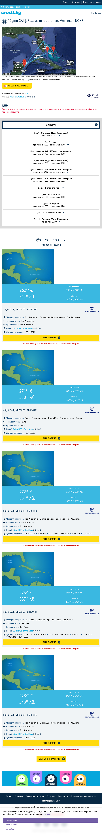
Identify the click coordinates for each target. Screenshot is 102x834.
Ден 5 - (51, 170)
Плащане (51, 796)
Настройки (9, 829)
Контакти (76, 2)
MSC (27, 93)
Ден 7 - (49, 188)
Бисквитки (63, 796)
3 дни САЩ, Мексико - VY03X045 (20, 309)
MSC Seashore (18, 96)
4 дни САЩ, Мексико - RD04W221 (20, 410)
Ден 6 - (51, 180)
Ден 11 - (51, 220)
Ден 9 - (49, 204)
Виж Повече (49, 337)
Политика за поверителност (83, 796)
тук (48, 814)
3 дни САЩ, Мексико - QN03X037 (20, 715)
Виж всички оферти (49, 758)
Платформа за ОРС (51, 801)
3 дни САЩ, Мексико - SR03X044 (20, 611)
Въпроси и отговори (92, 2)
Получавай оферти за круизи (17, 7)
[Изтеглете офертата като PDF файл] (17, 86)
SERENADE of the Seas (26, 631)
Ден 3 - (51, 152)
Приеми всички (11, 820)
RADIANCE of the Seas (27, 429)
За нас (65, 2)
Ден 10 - (49, 213)
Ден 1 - (51, 134)
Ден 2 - (49, 143)
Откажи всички (11, 825)
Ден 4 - (50, 161)
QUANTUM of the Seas (27, 530)
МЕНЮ (94, 13)
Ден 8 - (49, 195)
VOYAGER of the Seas (27, 328)
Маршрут (51, 124)
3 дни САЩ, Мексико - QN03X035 (20, 511)
